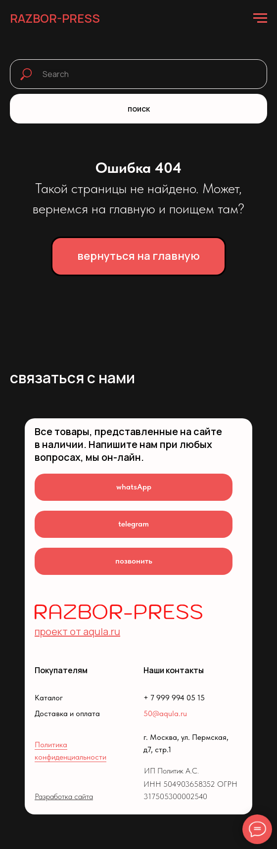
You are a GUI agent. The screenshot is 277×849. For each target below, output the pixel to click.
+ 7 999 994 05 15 (174, 697)
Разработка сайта (64, 796)
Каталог (49, 697)
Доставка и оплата (67, 713)
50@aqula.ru (165, 713)
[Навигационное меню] (260, 18)
